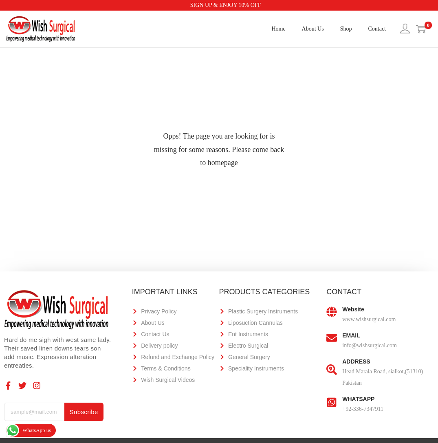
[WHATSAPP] (331, 402)
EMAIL (351, 335)
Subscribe (84, 411)
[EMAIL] (331, 338)
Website (353, 309)
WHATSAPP (358, 399)
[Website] (331, 312)
